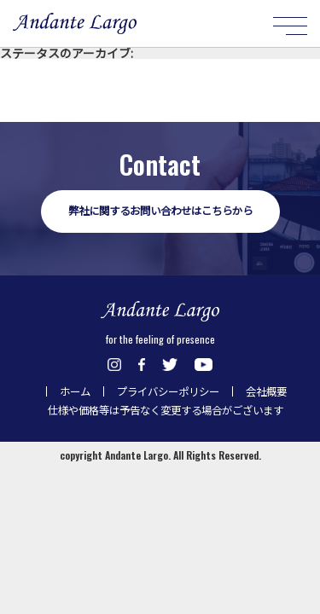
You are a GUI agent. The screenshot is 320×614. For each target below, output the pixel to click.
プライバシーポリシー (168, 391)
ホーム (75, 391)
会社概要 (266, 391)
